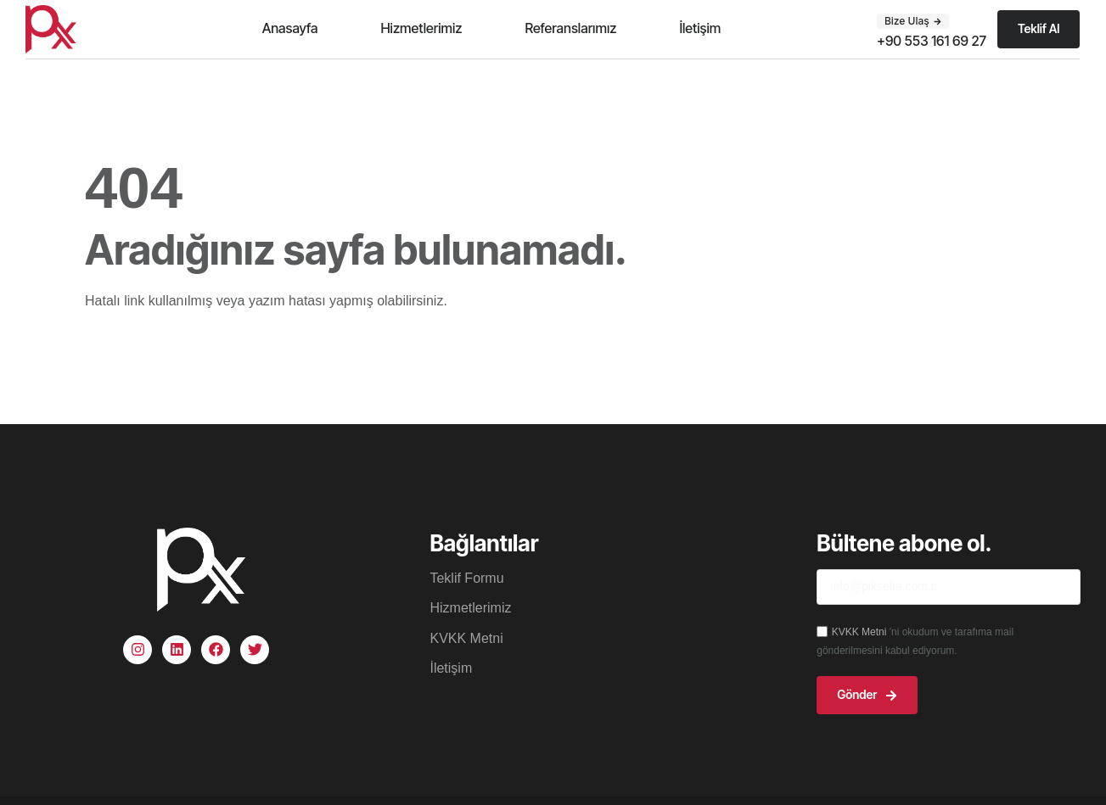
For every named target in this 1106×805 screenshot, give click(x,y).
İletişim (700, 28)
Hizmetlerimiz (421, 28)
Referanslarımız (570, 28)
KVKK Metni (861, 632)
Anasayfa (290, 28)
